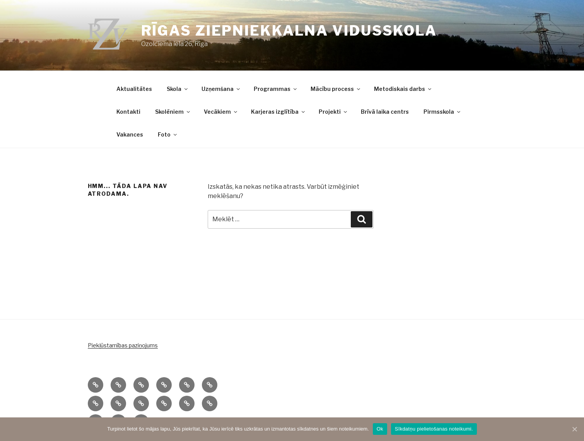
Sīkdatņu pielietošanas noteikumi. (434, 429)
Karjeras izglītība (278, 111)
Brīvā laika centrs (385, 111)
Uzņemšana (221, 88)
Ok (380, 429)
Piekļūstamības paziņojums (123, 345)
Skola (178, 88)
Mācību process (336, 88)
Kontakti (128, 111)
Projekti (333, 111)
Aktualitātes (134, 88)
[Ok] (574, 429)
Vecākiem (221, 111)
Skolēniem (173, 111)
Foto (168, 134)
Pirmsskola (442, 111)
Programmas (276, 88)
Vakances (129, 134)
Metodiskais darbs (403, 88)
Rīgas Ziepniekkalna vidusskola (289, 30)
